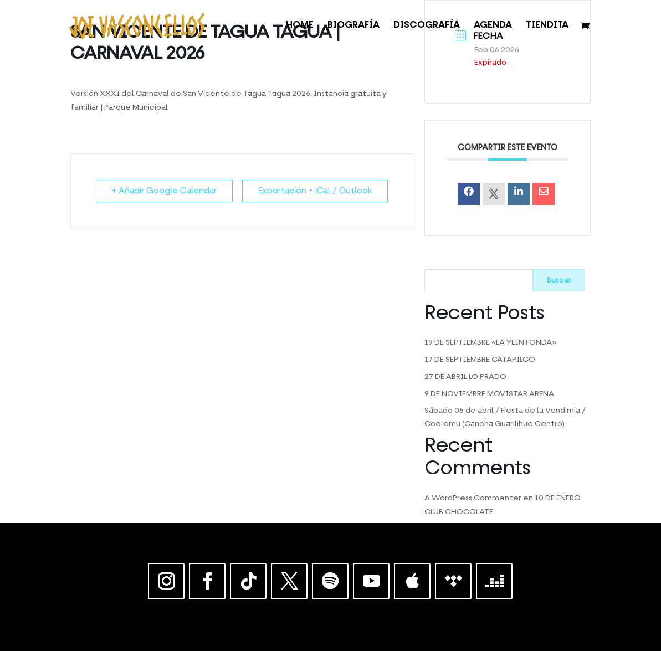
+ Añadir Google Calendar (164, 191)
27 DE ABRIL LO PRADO (465, 377)
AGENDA (493, 26)
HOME (300, 26)
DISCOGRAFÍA (426, 26)
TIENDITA (547, 26)
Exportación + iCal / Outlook (315, 191)
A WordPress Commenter (472, 498)
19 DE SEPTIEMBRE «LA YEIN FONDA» (490, 342)
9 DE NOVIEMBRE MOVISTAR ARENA (489, 394)
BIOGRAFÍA (353, 26)
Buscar (559, 280)
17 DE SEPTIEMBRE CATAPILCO (479, 359)
